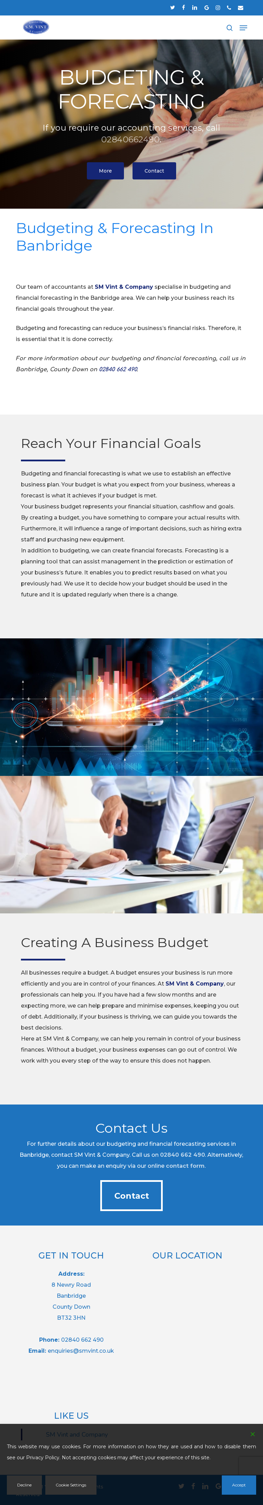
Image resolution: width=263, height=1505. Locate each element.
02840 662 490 (182, 1155)
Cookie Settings (71, 1484)
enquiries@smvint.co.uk (81, 1351)
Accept (239, 1484)
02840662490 (130, 139)
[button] (243, 27)
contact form (185, 1166)
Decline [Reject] (24, 1484)
